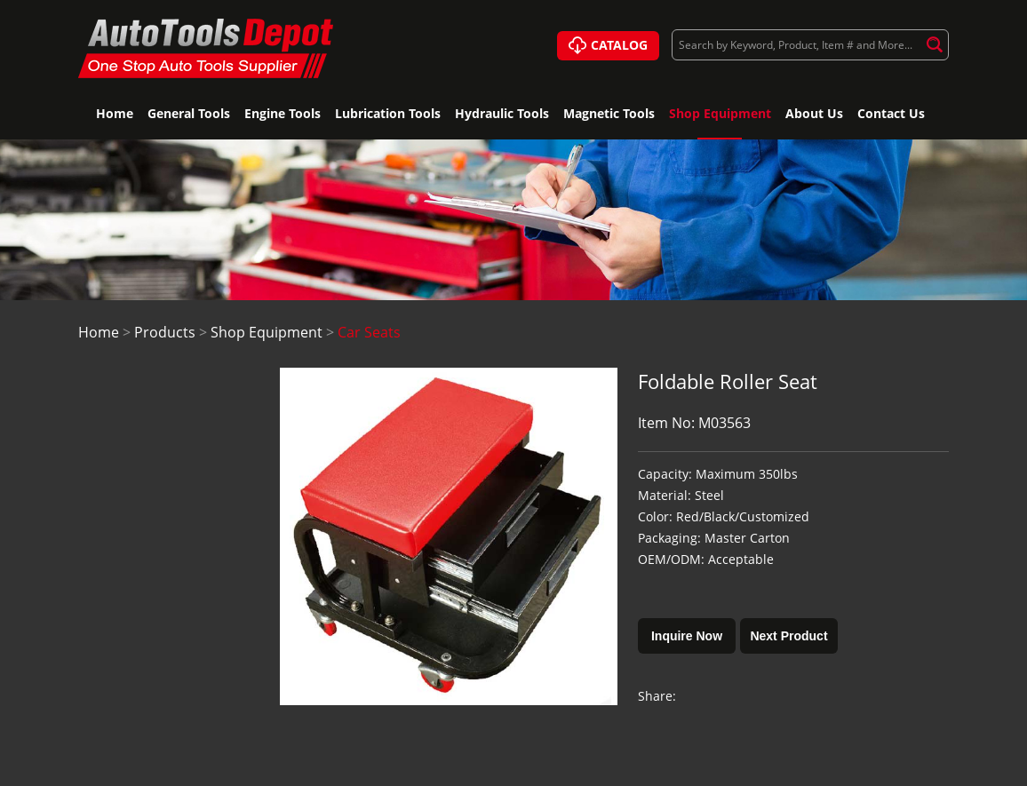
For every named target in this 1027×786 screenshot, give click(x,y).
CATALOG (608, 46)
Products (164, 332)
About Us (814, 113)
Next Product (788, 636)
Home (114, 113)
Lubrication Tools (388, 113)
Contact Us (891, 113)
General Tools (188, 113)
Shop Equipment (720, 113)
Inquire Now (686, 636)
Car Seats (369, 332)
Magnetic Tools (609, 113)
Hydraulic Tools (502, 113)
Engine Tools (282, 113)
